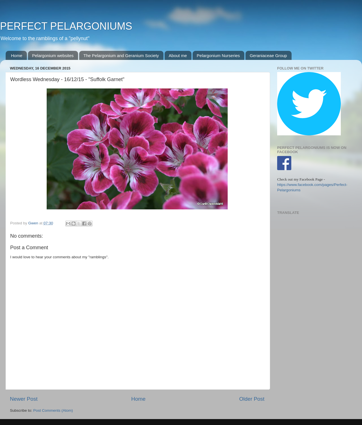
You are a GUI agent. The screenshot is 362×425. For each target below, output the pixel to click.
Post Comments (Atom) (53, 410)
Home (16, 55)
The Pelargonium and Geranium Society (121, 55)
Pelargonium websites (53, 55)
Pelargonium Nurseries (218, 55)
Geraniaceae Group (268, 55)
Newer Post (24, 399)
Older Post (251, 399)
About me (178, 55)
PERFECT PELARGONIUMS (66, 26)
